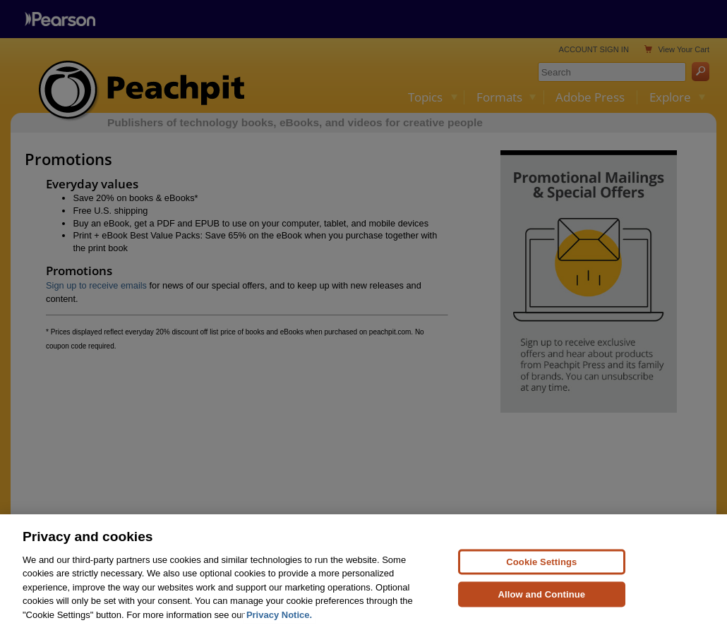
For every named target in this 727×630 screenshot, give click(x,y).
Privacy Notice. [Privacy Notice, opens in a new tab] (279, 619)
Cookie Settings (541, 566)
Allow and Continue (542, 598)
